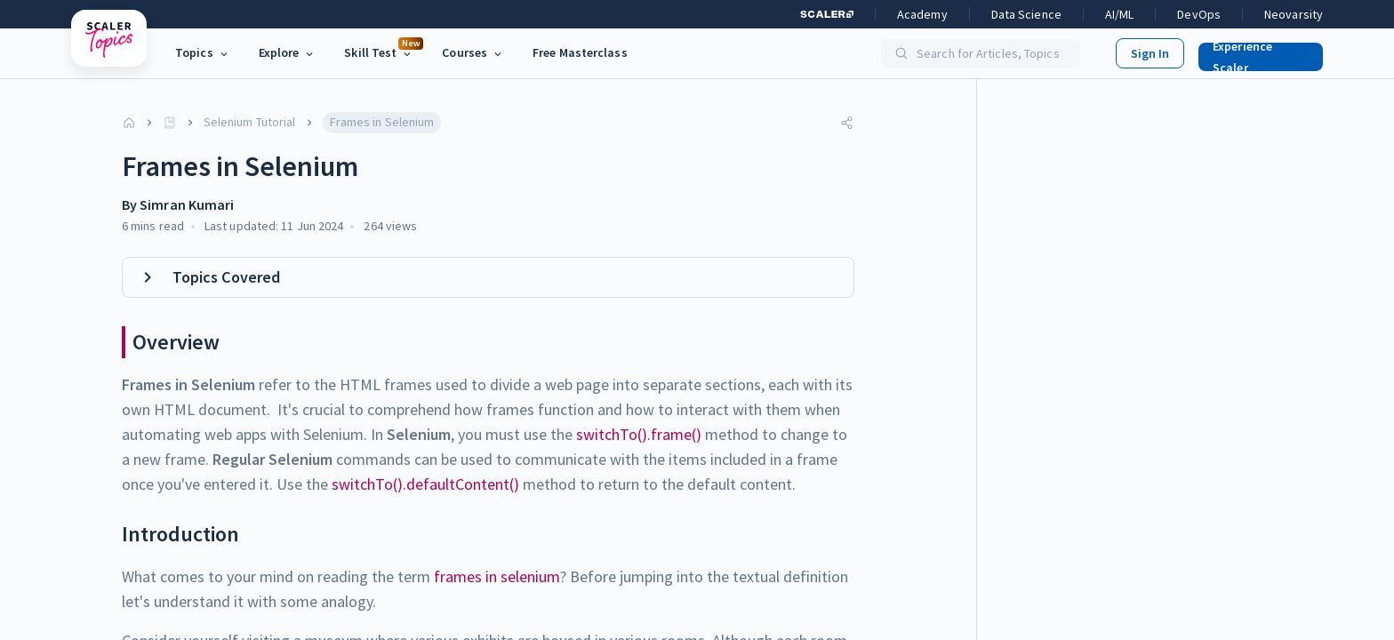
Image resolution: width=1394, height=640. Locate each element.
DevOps (1199, 14)
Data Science (1026, 14)
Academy (922, 14)
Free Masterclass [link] (580, 52)
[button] (1253, 53)
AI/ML (1119, 14)
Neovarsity (1293, 14)
